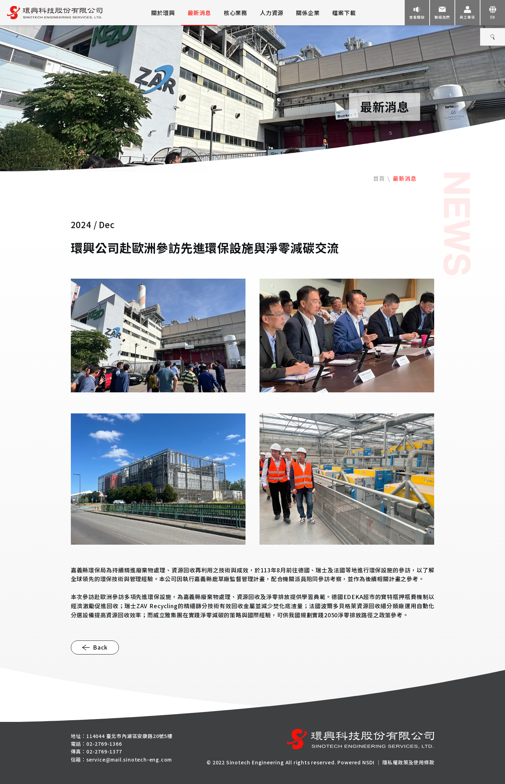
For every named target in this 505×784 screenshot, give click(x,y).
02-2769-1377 (104, 751)
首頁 (379, 178)
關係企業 (307, 12)
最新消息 (199, 12)
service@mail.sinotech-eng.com (129, 759)
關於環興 (163, 12)
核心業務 (235, 12)
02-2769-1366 (104, 743)
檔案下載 (344, 12)
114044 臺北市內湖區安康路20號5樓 (129, 735)
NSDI (368, 762)
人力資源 (271, 12)
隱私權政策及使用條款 (408, 762)
